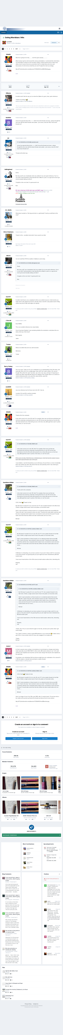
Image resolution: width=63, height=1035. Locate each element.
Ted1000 (49, 936)
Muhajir (49, 909)
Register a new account (18, 738)
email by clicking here (42, 308)
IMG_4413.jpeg (43, 791)
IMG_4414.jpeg (24, 791)
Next (17, 48)
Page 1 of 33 (26, 48)
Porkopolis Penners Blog (21, 204)
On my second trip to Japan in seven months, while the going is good (12, 879)
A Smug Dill (50, 925)
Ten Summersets (51, 885)
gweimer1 (49, 953)
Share (47, 42)
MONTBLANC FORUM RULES (10, 835)
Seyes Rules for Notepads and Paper (14, 983)
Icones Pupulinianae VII (11, 816)
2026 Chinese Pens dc (30, 816)
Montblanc (18, 43)
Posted (21, 54)
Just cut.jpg (5, 791)
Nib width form (8, 977)
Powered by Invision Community (31, 1007)
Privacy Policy (28, 1004)
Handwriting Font (9, 995)
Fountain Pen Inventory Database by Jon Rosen (16, 989)
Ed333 (48, 901)
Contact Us (35, 1004)
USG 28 (48, 816)
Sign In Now (44, 738)
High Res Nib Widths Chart (11, 971)
